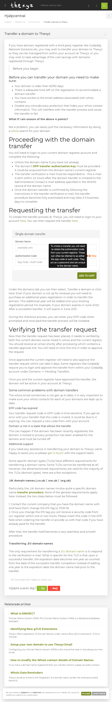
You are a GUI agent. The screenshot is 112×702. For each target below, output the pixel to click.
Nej (53, 588)
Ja (42, 588)
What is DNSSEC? (22, 613)
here (23, 221)
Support (7, 22)
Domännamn (34, 22)
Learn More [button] (99, 693)
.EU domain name (72, 551)
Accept (86, 693)
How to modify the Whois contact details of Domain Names (51, 660)
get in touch (56, 453)
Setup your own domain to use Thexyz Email (40, 644)
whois (15, 131)
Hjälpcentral (20, 22)
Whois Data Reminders (26, 672)
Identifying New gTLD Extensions (33, 629)
